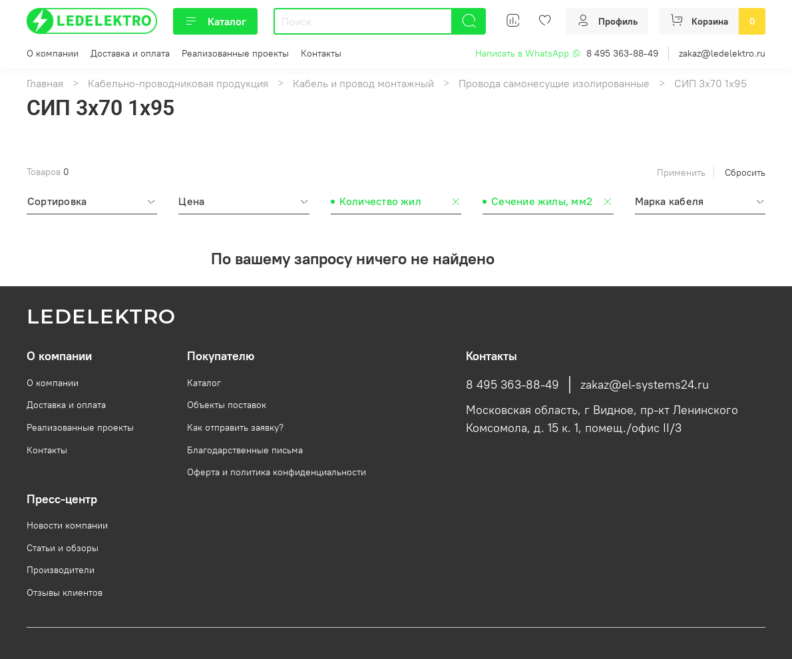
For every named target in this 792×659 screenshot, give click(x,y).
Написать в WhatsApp (528, 53)
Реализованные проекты (235, 53)
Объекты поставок (226, 405)
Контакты (321, 53)
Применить (681, 172)
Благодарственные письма (245, 450)
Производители (61, 570)
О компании (53, 53)
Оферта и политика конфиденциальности (276, 472)
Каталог (215, 21)
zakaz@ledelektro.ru (722, 53)
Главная (45, 83)
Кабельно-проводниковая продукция (178, 83)
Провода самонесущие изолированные (554, 83)
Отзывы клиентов (64, 592)
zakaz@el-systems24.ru (644, 384)
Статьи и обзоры (63, 548)
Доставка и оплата (130, 53)
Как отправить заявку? (235, 427)
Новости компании (67, 525)
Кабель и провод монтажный (363, 83)
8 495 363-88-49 (622, 53)
